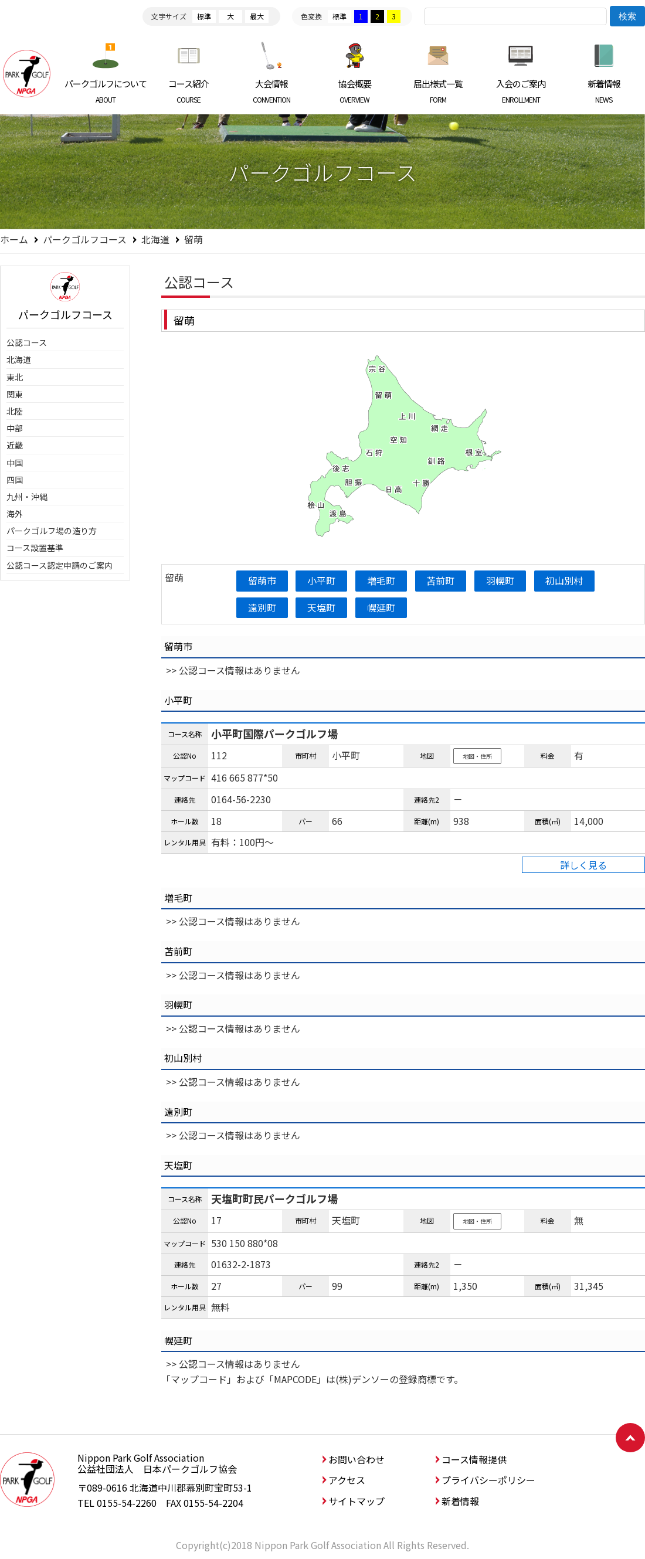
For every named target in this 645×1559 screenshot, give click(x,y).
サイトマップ (356, 1501)
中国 (14, 462)
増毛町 (382, 580)
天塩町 (322, 607)
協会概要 (355, 90)
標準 (204, 16)
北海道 (155, 239)
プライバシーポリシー (488, 1480)
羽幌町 (501, 580)
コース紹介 (189, 90)
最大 (257, 16)
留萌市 (262, 580)
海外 (14, 513)
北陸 (14, 411)
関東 (14, 394)
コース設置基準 (34, 547)
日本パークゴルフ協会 (26, 73)
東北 (14, 377)
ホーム (14, 239)
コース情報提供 (474, 1459)
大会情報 (271, 90)
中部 (14, 428)
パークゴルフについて (105, 90)
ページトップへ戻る (630, 1437)
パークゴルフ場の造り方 (51, 530)
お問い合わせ (356, 1459)
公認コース (26, 342)
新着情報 (603, 90)
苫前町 (441, 580)
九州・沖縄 (26, 496)
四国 (14, 479)
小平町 (322, 580)
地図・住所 (477, 756)
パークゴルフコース (85, 239)
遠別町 (262, 607)
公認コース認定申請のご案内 (59, 565)
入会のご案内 (521, 90)
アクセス (346, 1480)
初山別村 (565, 580)
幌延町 (382, 607)
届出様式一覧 (437, 90)
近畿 (14, 445)
